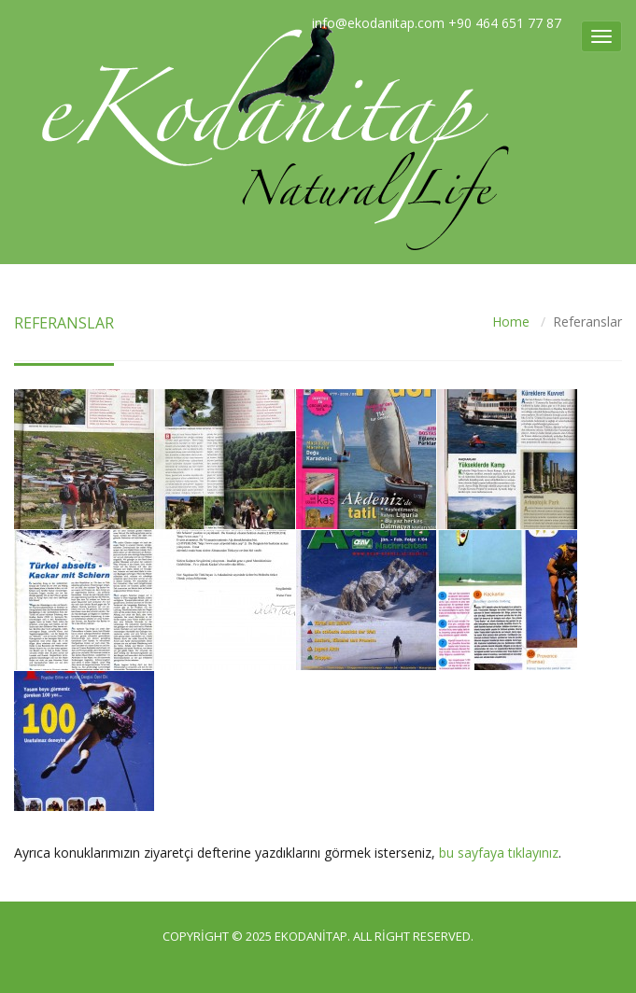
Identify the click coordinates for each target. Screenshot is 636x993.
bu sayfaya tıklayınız (498, 852)
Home (511, 321)
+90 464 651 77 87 (504, 23)
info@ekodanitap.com (378, 23)
